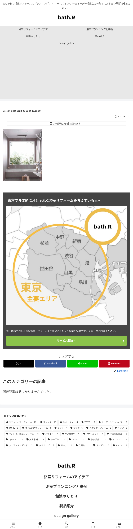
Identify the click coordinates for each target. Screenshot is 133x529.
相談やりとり (66, 496)
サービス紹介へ (66, 340)
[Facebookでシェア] (50, 363)
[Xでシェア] (18, 363)
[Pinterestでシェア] (114, 363)
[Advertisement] (66, 75)
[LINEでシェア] (82, 363)
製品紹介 (66, 506)
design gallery (66, 516)
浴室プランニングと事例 (66, 486)
